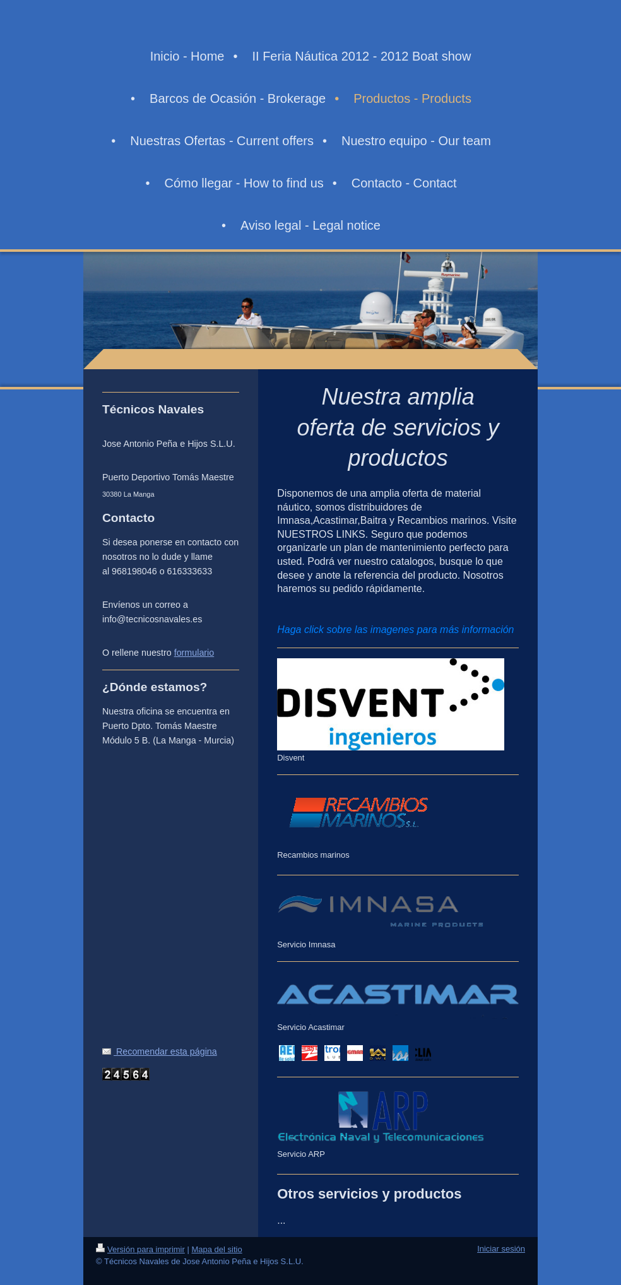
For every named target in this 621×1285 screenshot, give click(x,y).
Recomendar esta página (159, 1051)
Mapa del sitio (216, 1249)
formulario (194, 653)
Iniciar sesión (501, 1248)
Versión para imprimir (140, 1249)
